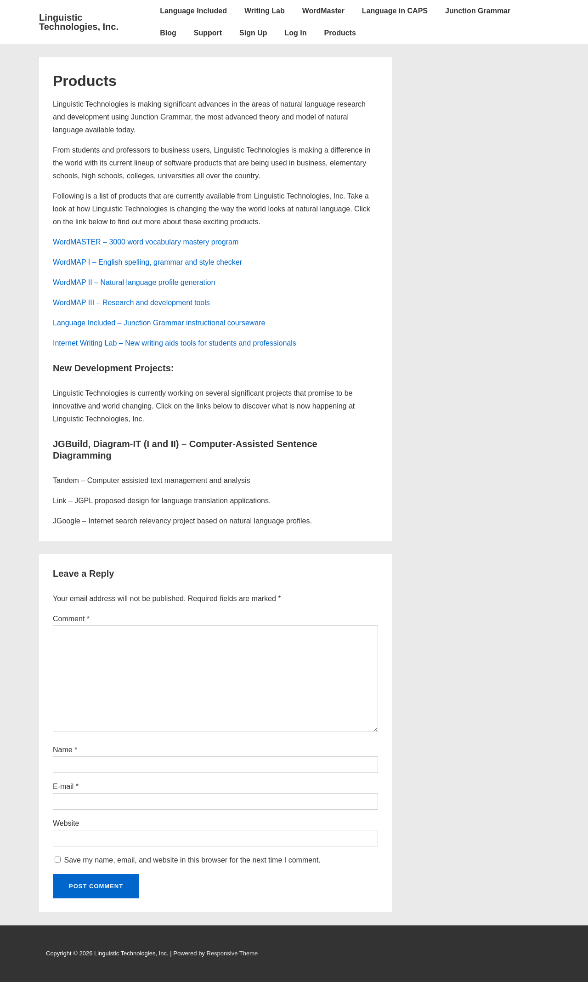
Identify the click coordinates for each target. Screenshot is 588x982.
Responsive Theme (232, 953)
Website (66, 823)
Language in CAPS (395, 11)
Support (208, 33)
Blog (168, 33)
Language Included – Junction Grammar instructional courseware (159, 323)
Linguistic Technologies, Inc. (79, 22)
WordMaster (323, 11)
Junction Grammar (477, 11)
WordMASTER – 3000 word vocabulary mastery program (145, 242)
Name (63, 750)
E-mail (63, 786)
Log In (296, 33)
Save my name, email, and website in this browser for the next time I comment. (192, 860)
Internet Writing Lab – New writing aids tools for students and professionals (174, 343)
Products (340, 33)
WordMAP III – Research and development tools (131, 303)
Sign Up (253, 33)
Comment (71, 619)
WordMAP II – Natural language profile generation (134, 282)
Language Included (193, 11)
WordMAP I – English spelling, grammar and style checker (147, 262)
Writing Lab (264, 11)
